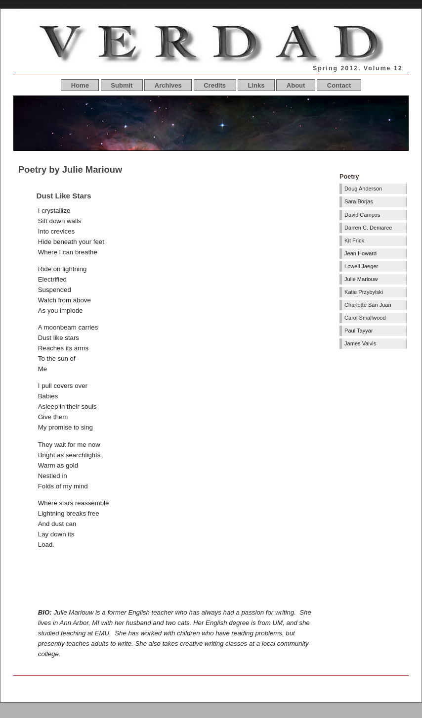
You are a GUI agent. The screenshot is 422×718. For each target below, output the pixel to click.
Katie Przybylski (363, 292)
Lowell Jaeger (361, 266)
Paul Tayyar (358, 331)
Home (80, 85)
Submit (121, 85)
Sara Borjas (358, 201)
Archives (168, 85)
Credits (215, 85)
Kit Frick (354, 240)
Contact (339, 85)
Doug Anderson (363, 188)
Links (256, 85)
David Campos (362, 215)
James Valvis (360, 343)
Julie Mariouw (361, 279)
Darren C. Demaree (368, 228)
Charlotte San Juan (367, 305)
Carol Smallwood (365, 318)
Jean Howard (360, 253)
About (296, 85)
